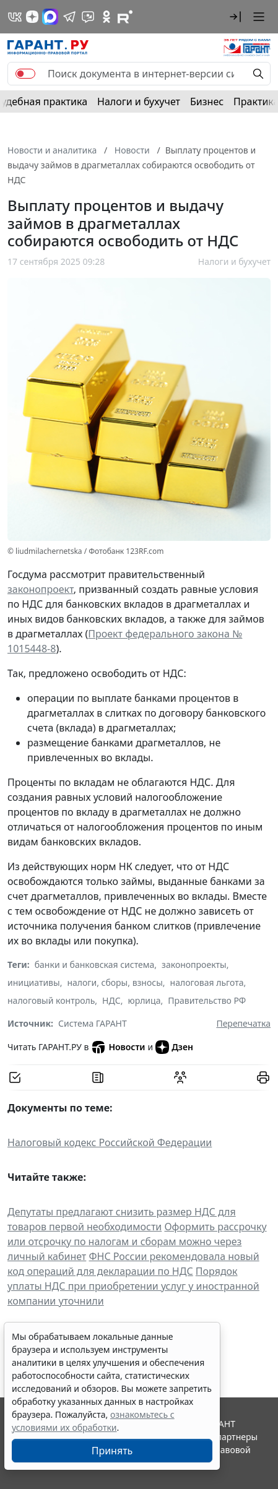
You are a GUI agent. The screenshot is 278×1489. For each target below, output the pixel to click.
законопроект (40, 589)
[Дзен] (32, 17)
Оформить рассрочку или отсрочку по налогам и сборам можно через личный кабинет (137, 1241)
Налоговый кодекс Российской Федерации (109, 1142)
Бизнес (207, 101)
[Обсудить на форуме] (180, 1077)
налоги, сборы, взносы (114, 982)
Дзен (174, 1047)
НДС (111, 1000)
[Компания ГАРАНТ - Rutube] (125, 16)
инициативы (33, 982)
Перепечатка (243, 1023)
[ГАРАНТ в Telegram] (69, 16)
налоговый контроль (51, 1000)
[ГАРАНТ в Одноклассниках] (106, 16)
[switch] (25, 74)
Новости (118, 1047)
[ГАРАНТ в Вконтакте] (14, 16)
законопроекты (194, 964)
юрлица (144, 1000)
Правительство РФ (207, 1000)
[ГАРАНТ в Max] (50, 17)
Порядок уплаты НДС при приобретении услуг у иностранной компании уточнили (133, 1286)
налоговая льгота (207, 982)
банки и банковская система (95, 964)
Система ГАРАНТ (92, 1023)
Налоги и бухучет (138, 101)
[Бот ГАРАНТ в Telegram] (87, 16)
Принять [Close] (112, 1450)
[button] (235, 16)
